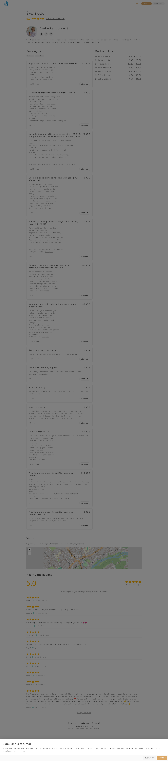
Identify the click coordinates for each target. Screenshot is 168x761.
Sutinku (162, 758)
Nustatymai (149, 758)
